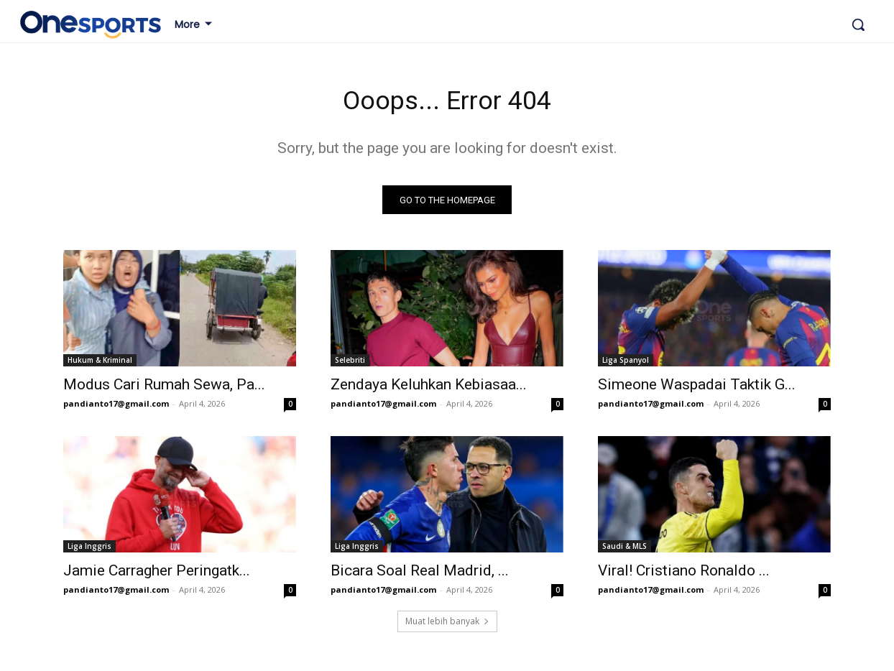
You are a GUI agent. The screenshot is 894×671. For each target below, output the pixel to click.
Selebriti (350, 364)
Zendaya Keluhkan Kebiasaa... (429, 388)
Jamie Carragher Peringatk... (156, 574)
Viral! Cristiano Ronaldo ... (684, 574)
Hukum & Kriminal (100, 364)
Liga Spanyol (625, 364)
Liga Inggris (89, 550)
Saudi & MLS (624, 550)
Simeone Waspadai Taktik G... (697, 388)
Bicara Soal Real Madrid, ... (420, 574)
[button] (858, 24)
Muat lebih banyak (447, 625)
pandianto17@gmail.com (116, 407)
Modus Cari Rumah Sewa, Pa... (164, 388)
